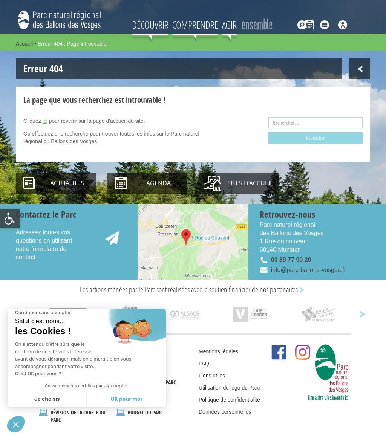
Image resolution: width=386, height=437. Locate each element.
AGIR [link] (229, 24)
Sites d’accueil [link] (250, 183)
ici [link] (45, 121)
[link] (10, 218)
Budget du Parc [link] (145, 412)
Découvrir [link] (150, 24)
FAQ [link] (204, 364)
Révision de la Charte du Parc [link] (78, 416)
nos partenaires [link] (279, 289)
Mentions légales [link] (218, 351)
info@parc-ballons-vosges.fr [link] (308, 270)
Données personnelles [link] (225, 412)
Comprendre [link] (195, 24)
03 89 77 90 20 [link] (291, 260)
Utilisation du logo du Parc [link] (229, 388)
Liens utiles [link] (212, 376)
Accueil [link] (24, 44)
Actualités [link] (67, 183)
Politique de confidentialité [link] (229, 400)
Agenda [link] (158, 183)
